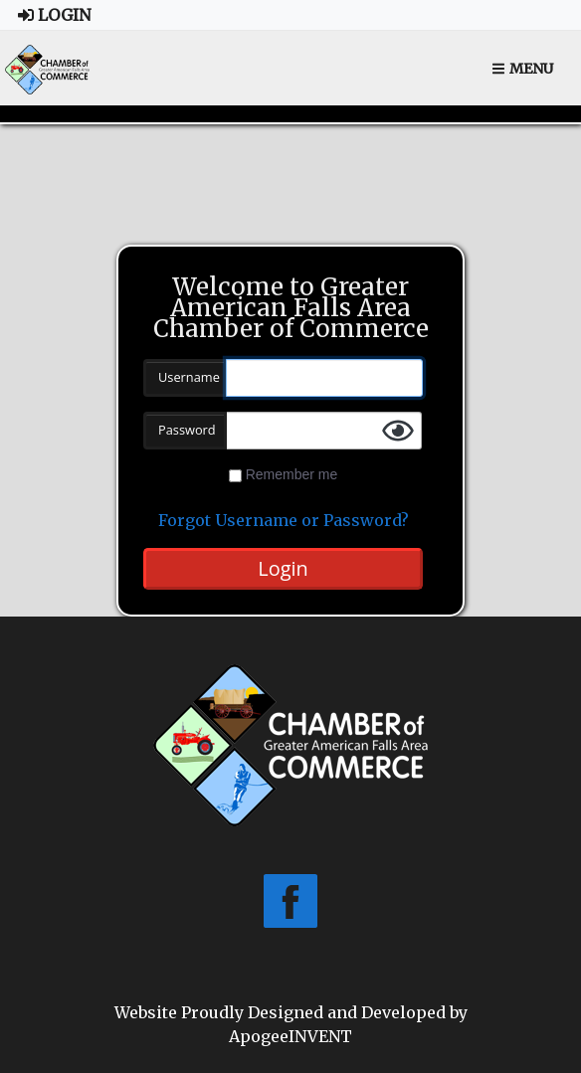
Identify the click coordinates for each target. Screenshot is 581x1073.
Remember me (292, 474)
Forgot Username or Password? (283, 520)
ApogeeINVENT (290, 1036)
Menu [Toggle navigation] (522, 69)
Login (55, 15)
